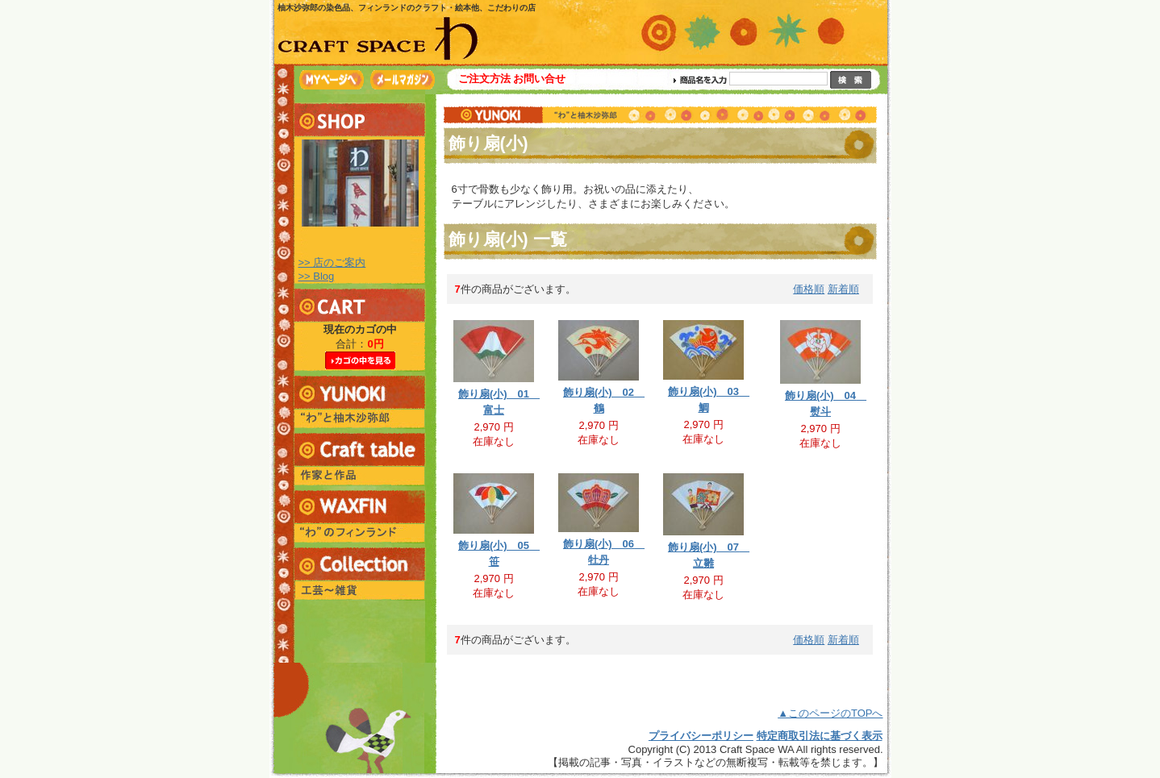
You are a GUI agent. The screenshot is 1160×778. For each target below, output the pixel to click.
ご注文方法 (484, 79)
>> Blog (316, 276)
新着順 (843, 289)
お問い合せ (539, 79)
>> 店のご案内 (332, 262)
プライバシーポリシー (701, 736)
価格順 (808, 289)
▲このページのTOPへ (830, 713)
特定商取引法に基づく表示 (820, 736)
